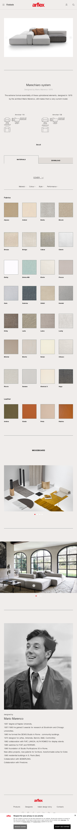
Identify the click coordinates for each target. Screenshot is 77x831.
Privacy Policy (26, 821)
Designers (29, 807)
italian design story (45, 807)
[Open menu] (4, 5)
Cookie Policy (37, 821)
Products (10, 5)
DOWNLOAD (55, 160)
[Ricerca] (73, 5)
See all (38, 144)
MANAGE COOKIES (20, 826)
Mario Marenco (41, 89)
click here (63, 820)
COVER (36, 178)
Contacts (60, 807)
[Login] (66, 5)
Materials (21, 159)
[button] (70, 37)
